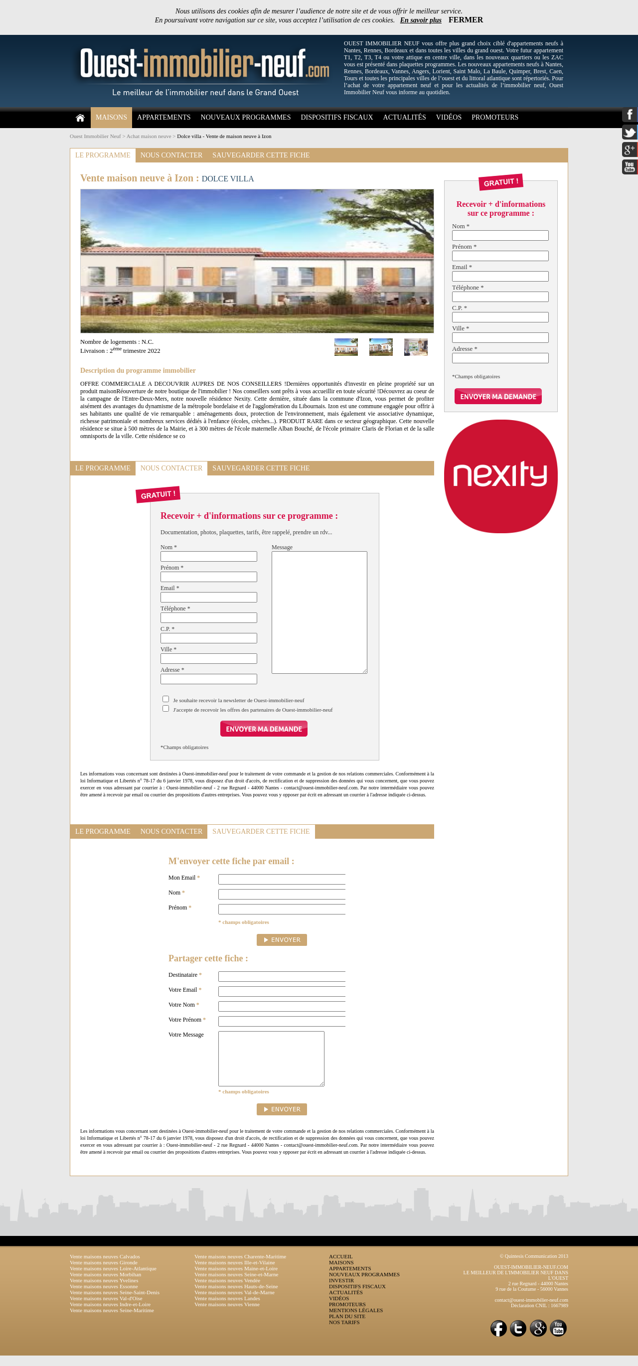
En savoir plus (421, 20)
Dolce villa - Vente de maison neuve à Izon (224, 136)
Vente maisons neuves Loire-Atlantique (113, 1279)
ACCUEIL (341, 1267)
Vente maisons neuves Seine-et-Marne (236, 1285)
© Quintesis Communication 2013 (534, 1266)
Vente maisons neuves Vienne (227, 1315)
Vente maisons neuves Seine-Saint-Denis (115, 1303)
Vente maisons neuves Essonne (104, 1297)
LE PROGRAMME (103, 155)
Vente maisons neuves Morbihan (105, 1285)
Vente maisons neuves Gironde (104, 1273)
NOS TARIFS (344, 1333)
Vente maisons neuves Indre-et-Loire (110, 1315)
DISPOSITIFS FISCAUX (337, 117)
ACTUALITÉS (404, 117)
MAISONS (111, 117)
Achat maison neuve (149, 136)
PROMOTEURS (495, 117)
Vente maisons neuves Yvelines (104, 1291)
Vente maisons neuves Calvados (105, 1267)
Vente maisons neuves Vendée (227, 1291)
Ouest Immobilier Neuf (95, 136)
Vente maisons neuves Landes (227, 1309)
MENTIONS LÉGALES (356, 1321)
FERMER (466, 19)
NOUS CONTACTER (172, 155)
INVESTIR (341, 1291)
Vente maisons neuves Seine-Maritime (112, 1321)
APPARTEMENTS (164, 117)
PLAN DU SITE (347, 1327)
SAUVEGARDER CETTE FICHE (261, 155)
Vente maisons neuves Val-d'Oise (106, 1309)
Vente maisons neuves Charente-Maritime (240, 1267)
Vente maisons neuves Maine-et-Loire (236, 1279)
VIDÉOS (449, 117)
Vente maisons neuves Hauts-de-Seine (236, 1297)
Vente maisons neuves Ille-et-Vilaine (234, 1273)
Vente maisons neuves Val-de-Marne (234, 1303)
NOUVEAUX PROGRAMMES (246, 117)
